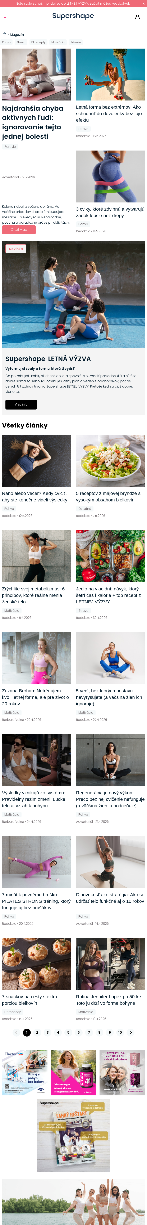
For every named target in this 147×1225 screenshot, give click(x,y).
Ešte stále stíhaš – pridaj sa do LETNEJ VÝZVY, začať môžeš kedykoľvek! (73, 3)
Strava (21, 42)
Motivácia (58, 42)
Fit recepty (38, 42)
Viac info (21, 404)
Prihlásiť (137, 17)
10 (120, 1032)
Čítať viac (19, 229)
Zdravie (76, 42)
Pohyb (6, 42)
